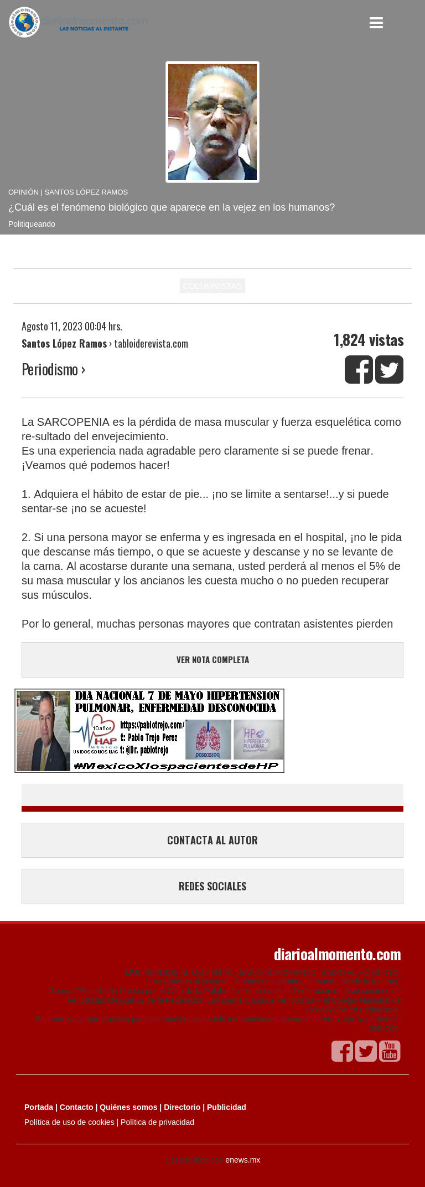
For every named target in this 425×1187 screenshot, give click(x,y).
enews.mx (242, 1159)
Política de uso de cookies (69, 1122)
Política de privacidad (157, 1122)
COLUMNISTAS (212, 286)
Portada (38, 1107)
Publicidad (226, 1107)
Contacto (77, 1107)
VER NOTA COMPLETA (213, 659)
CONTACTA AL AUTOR (212, 840)
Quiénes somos (128, 1107)
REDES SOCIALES (212, 886)
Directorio (182, 1107)
